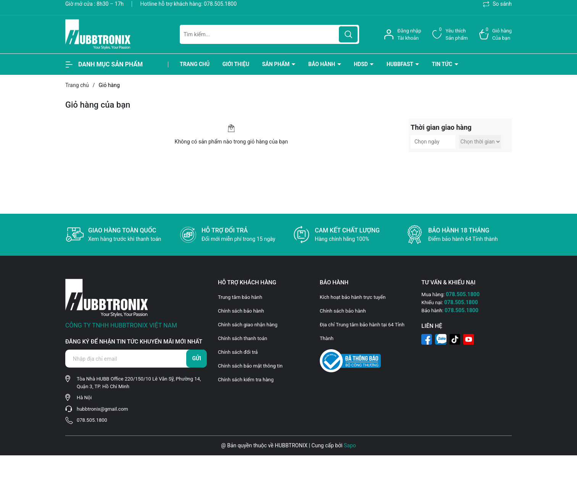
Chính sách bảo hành (241, 311)
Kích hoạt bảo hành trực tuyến (353, 297)
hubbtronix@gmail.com (102, 409)
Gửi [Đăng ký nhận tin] (196, 358)
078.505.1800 (220, 4)
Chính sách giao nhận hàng (247, 324)
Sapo (350, 445)
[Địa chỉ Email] (135, 359)
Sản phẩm (276, 64)
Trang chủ (195, 64)
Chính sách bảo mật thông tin (250, 366)
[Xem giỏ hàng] (495, 34)
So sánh (497, 4)
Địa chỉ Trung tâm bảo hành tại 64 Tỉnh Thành (362, 331)
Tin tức (443, 64)
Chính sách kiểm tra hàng (246, 379)
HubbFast (400, 64)
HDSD (361, 64)
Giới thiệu (235, 64)
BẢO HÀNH (322, 64)
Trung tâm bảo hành (240, 297)
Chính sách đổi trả (238, 352)
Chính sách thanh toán (242, 338)
